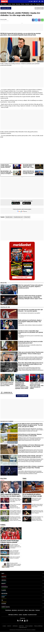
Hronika (9, 4)
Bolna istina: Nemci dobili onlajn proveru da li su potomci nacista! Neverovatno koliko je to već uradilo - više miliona (30, 364)
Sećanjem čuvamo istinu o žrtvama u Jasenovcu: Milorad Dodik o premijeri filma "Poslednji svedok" (31, 468)
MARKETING (21, 626)
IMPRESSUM (15, 626)
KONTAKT (9, 626)
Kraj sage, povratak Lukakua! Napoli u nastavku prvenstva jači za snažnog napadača (15, 565)
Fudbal (3, 525)
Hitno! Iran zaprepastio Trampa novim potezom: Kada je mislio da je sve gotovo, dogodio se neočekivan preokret (30, 286)
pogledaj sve (22, 277)
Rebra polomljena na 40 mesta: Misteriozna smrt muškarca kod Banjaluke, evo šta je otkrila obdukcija (30, 446)
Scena (20, 614)
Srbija (26, 610)
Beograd (14, 610)
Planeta (22, 4)
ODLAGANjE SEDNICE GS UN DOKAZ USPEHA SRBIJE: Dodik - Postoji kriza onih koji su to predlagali (28, 167)
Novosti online (3, 19)
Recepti (13, 4)
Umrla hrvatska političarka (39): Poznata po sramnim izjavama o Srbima (6, 384)
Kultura (22, 603)
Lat (29, 1)
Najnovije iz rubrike (6, 421)
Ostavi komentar (22, 395)
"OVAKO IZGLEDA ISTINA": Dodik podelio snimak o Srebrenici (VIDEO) (6, 166)
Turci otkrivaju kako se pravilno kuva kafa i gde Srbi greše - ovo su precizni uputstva (30, 310)
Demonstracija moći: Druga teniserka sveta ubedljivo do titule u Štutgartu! (37, 511)
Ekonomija (18, 4)
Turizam (37, 610)
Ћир (32, 1)
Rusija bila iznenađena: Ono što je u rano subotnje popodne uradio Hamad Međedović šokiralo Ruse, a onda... (37, 518)
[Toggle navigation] (42, 1)
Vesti (1, 4)
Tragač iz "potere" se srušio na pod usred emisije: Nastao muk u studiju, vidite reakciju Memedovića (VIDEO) (37, 385)
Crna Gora (32, 610)
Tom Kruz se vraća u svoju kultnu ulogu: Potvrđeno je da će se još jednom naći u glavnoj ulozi (30, 332)
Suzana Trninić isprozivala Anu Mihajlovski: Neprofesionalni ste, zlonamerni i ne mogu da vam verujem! (15, 506)
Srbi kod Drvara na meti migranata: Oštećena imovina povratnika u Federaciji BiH (30, 435)
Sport (31, 4)
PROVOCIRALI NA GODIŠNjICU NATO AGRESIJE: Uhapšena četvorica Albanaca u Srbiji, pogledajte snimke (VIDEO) (22, 385)
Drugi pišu (3, 283)
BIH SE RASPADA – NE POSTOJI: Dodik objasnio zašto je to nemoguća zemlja (6, 173)
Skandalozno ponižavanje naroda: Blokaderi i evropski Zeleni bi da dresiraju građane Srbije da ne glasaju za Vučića (15, 518)
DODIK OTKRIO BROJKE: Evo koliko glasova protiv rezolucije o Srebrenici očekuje (28, 173)
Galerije (25, 614)
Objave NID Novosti (23, 627)
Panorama (38, 4)
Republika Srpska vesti (18, 217)
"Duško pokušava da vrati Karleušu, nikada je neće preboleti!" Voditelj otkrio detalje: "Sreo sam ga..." (30, 322)
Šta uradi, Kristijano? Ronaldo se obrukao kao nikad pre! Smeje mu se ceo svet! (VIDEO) (15, 546)
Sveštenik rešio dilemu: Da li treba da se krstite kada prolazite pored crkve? (30, 342)
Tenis (24, 478)
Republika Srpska (6, 8)
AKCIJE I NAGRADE (29, 626)
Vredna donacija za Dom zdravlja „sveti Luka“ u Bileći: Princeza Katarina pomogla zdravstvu (30, 456)
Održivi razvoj (22, 607)
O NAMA (4, 626)
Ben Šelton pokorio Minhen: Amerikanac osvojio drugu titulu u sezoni (37, 505)
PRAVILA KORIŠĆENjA (38, 626)
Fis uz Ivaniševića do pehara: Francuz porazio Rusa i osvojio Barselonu (32, 496)
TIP (34, 4)
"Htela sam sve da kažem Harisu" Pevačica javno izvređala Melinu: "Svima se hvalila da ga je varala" (30, 354)
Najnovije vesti (32, 614)
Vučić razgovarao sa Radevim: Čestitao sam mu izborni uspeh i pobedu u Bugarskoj (10, 496)
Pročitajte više (5, 307)
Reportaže (27, 4)
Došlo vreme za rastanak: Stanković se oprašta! (15, 557)
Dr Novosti (21, 610)
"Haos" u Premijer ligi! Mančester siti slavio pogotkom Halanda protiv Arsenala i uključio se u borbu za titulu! (15, 552)
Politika (3, 478)
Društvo (5, 4)
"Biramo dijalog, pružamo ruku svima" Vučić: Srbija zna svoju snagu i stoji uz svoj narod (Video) (16, 500)
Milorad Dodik (27, 217)
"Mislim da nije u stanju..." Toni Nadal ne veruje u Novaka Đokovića (37, 499)
